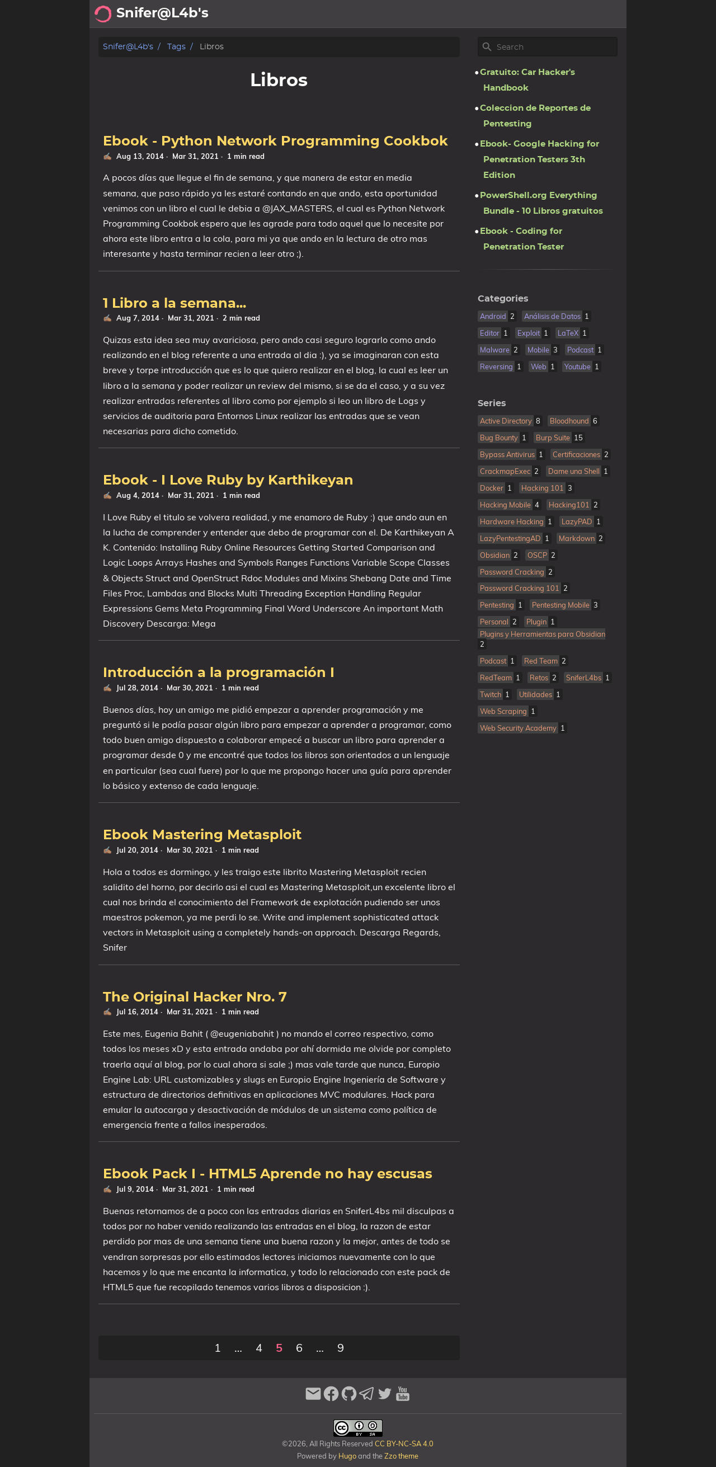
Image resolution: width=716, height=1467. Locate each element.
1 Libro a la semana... (174, 304)
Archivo (453, 14)
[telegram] (367, 1398)
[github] (349, 1398)
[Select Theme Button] (361, 14)
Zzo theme (401, 1455)
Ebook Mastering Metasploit (202, 835)
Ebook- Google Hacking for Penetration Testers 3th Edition (539, 160)
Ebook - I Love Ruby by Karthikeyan (228, 480)
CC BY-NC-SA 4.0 (403, 1443)
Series (492, 403)
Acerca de (403, 14)
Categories (503, 298)
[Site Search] (556, 47)
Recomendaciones (523, 14)
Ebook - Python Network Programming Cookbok (275, 141)
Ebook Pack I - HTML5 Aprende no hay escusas (267, 1174)
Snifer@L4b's (128, 47)
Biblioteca (598, 14)
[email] (313, 1398)
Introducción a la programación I (219, 673)
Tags (176, 47)
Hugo (347, 1455)
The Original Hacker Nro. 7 (195, 997)
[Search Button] (333, 14)
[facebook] (331, 1398)
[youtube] (403, 1398)
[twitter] (385, 1398)
